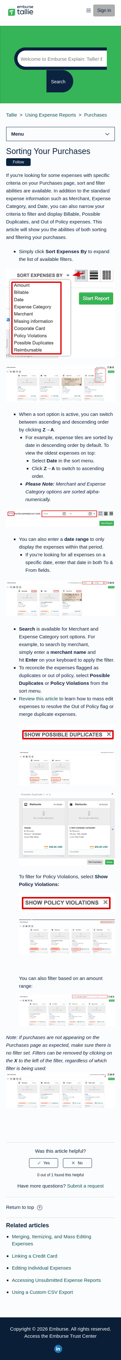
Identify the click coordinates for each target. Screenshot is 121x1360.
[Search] (60, 58)
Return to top (24, 1207)
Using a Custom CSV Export (42, 1292)
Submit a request (85, 1186)
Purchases (95, 115)
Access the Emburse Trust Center (60, 1336)
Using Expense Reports (50, 115)
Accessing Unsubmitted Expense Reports (56, 1280)
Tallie (11, 115)
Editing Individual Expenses (41, 1268)
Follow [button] (18, 162)
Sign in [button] (104, 10)
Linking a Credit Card (34, 1256)
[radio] (43, 1163)
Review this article (38, 698)
